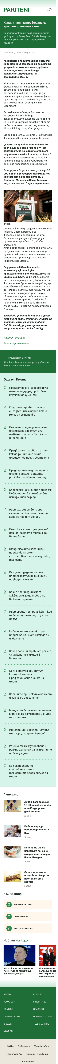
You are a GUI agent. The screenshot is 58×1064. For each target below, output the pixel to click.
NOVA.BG (8, 1031)
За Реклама (24, 1046)
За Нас (10, 1046)
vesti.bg (22, 940)
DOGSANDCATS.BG (42, 1016)
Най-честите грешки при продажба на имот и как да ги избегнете (29, 635)
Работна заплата (19, 904)
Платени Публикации (37, 1054)
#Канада (20, 337)
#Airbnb (8, 337)
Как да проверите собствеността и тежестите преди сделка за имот (28, 771)
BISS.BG (8, 1024)
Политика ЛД (14, 1054)
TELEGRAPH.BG (41, 1024)
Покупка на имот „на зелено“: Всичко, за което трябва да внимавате (29, 533)
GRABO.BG (38, 1009)
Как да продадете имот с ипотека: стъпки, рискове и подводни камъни (28, 576)
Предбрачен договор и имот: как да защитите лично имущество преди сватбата (29, 454)
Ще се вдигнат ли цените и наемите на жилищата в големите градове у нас (28, 136)
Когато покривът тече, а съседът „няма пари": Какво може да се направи (28, 411)
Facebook (14, 325)
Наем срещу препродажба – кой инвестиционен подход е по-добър (30, 615)
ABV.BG (7, 994)
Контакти (28, 1061)
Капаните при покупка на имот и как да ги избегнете (30, 695)
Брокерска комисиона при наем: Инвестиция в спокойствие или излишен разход (30, 493)
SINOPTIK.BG (39, 1001)
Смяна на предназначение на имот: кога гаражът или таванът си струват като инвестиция (28, 432)
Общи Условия (41, 1046)
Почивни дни (17, 916)
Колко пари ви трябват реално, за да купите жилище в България (30, 654)
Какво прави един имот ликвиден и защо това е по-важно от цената (28, 595)
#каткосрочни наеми (16, 343)
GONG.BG (8, 1009)
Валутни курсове (19, 928)
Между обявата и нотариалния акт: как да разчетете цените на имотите (30, 713)
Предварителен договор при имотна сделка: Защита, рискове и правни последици (28, 473)
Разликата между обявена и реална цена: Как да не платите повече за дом (30, 749)
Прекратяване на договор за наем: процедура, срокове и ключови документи (28, 391)
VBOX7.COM (9, 1001)
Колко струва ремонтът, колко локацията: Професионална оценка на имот (26, 676)
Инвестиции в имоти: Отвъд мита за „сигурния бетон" (29, 731)
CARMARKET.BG (12, 1016)
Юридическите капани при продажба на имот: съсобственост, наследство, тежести (29, 554)
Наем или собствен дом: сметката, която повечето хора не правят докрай (28, 513)
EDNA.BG (37, 994)
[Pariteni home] (16, 9)
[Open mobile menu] (49, 9)
